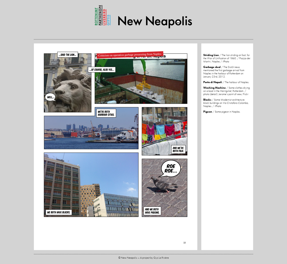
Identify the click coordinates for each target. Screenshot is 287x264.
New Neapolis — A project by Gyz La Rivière (143, 17)
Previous (75, 147)
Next (156, 147)
